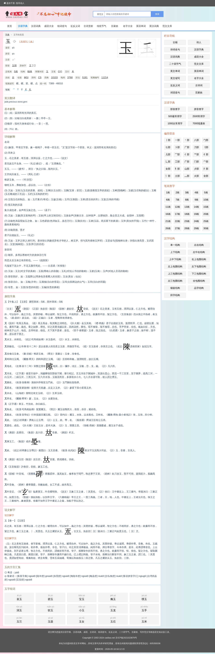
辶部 (168, 161)
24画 (196, 221)
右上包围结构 (199, 259)
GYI (60, 71)
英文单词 (175, 71)
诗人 (198, 42)
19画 (196, 214)
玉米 (144, 619)
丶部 (187, 140)
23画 (186, 221)
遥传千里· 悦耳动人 (14, 3)
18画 (186, 214)
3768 (70, 77)
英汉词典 (154, 26)
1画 (168, 192)
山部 (187, 168)
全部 (206, 176)
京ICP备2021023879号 (126, 638)
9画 (196, 199)
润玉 (19, 608)
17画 (177, 214)
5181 (85, 77)
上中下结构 (175, 259)
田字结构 (175, 295)
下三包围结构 (199, 273)
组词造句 (62, 26)
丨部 (168, 140)
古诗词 (198, 85)
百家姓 (114, 26)
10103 (54, 77)
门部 (196, 161)
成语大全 (49, 26)
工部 (177, 161)
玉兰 (19, 619)
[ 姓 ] (31, 41)
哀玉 (19, 597)
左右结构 (199, 245)
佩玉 (113, 597)
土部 (177, 176)
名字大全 (128, 26)
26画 (168, 228)
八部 (196, 140)
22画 (177, 221)
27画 (177, 228)
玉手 (144, 608)
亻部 (187, 154)
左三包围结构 (175, 281)
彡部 (196, 168)
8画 (187, 199)
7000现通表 (199, 123)
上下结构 (175, 252)
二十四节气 (175, 64)
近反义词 (75, 26)
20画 (205, 214)
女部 (168, 168)
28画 (186, 228)
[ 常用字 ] (24, 41)
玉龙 (113, 608)
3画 (187, 192)
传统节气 (101, 26)
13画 (186, 207)
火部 (196, 176)
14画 (196, 207)
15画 (205, 207)
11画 (168, 207)
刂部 (206, 147)
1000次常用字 (175, 123)
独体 (29, 71)
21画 (168, 221)
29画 (196, 228)
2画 (177, 192)
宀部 (206, 161)
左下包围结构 (199, 266)
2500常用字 (199, 116)
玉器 (50, 619)
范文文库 (167, 26)
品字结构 (199, 288)
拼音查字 (199, 109)
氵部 (168, 176)
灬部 (187, 176)
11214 (104, 77)
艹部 (196, 154)
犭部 (177, 168)
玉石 (113, 619)
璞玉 (144, 597)
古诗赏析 (88, 26)
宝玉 (82, 597)
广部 (187, 161)
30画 (205, 228)
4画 (196, 192)
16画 (168, 214)
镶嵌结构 (175, 288)
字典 (7, 35)
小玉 (82, 608)
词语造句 (175, 92)
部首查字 (175, 109)
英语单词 (141, 26)
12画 (177, 207)
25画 (205, 221)
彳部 (206, 154)
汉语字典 (22, 26)
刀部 (196, 147)
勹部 (206, 140)
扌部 (206, 168)
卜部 (177, 147)
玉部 (14, 65)
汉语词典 (36, 26)
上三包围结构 (175, 273)
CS (39, 77)
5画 (16, 71)
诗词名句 (175, 49)
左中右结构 (199, 252)
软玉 (50, 608)
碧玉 (50, 597)
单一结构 (175, 245)
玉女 (82, 619)
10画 (205, 199)
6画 (168, 199)
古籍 (175, 42)
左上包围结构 (175, 266)
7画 (177, 199)
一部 (177, 140)
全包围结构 (199, 281)
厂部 (187, 147)
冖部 (177, 154)
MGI (26, 77)
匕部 (168, 147)
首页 (9, 26)
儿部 (168, 154)
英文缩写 (175, 78)
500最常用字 (175, 116)
